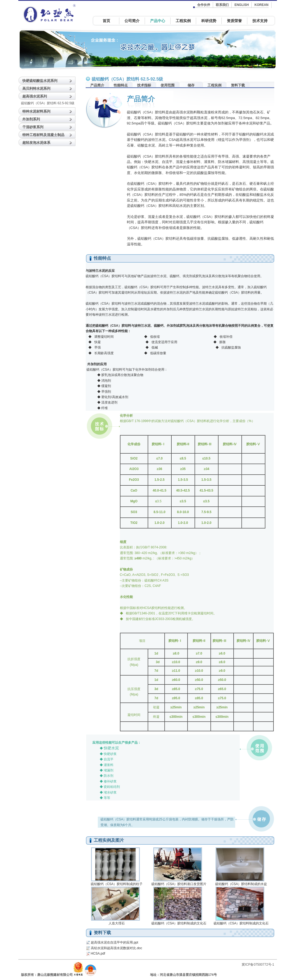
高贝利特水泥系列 (36, 88)
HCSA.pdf (98, 953)
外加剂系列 (31, 119)
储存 (191, 85)
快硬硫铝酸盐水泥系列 (39, 81)
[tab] (48, 80)
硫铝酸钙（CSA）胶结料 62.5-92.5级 (48, 103)
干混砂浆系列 (32, 127)
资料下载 (238, 85)
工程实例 (214, 85)
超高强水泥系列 (34, 96)
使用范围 (168, 85)
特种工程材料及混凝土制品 (43, 135)
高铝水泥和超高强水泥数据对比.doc (116, 948)
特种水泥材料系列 (36, 111)
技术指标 (144, 85)
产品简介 (97, 85)
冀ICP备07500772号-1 (258, 964)
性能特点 (121, 85)
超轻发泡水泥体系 (36, 143)
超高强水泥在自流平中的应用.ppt (114, 942)
